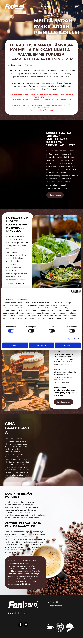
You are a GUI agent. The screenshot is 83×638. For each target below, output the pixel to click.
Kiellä (15, 345)
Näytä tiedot (71, 339)
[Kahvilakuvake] (50, 627)
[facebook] (20, 625)
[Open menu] (76, 6)
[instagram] (26, 625)
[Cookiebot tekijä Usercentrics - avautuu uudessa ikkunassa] (71, 291)
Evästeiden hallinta (16, 613)
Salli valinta (41, 345)
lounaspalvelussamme (24, 537)
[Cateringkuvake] (70, 627)
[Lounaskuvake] (60, 627)
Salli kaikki (68, 345)
